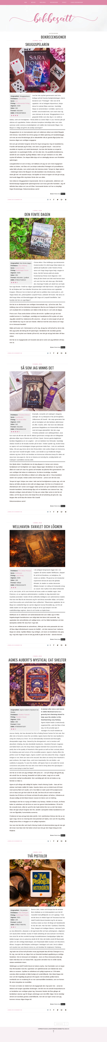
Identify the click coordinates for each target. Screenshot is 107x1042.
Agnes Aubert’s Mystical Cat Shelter (37, 659)
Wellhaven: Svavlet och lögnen (37, 526)
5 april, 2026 (37, 210)
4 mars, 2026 (37, 522)
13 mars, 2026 (37, 364)
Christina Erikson (24, 415)
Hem (25, 2)
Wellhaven (18, 573)
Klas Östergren (23, 912)
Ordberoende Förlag (23, 103)
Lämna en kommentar (15, 199)
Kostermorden (20, 268)
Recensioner (54, 2)
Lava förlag (19, 575)
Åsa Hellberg (22, 265)
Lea (16, 101)
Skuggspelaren (37, 44)
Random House (21, 717)
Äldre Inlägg (61, 1023)
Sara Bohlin (22, 98)
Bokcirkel (43, 2)
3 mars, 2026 (37, 656)
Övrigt (64, 2)
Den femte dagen (37, 214)
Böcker (33, 2)
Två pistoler (37, 855)
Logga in (66, 1029)
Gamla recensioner (77, 2)
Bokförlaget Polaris (22, 915)
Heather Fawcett (23, 714)
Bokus (63, 194)
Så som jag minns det (37, 367)
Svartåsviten (19, 417)
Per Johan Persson (24, 571)
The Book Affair (21, 419)
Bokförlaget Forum (22, 270)
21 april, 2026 (37, 40)
